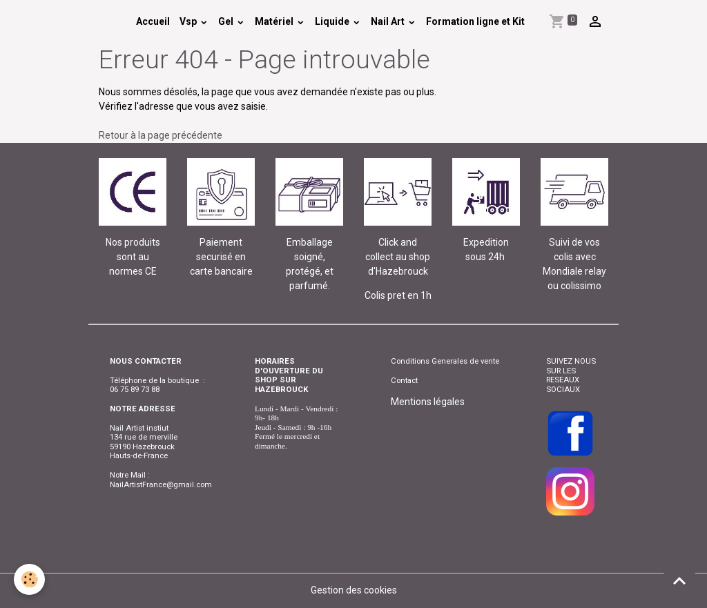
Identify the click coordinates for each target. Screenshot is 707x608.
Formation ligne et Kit (475, 21)
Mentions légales (428, 401)
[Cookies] (29, 579)
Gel (226, 21)
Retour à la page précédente (160, 135)
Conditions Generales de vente (445, 361)
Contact (404, 380)
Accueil (153, 21)
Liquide (333, 21)
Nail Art (389, 21)
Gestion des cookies (354, 590)
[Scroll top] (679, 580)
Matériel (275, 21)
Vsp (189, 21)
